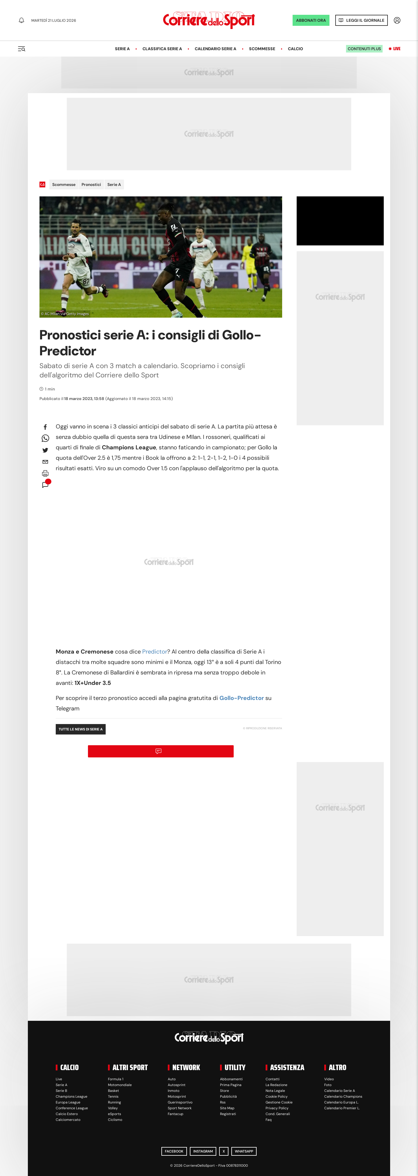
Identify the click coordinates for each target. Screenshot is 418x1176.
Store (224, 1090)
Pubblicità (228, 1096)
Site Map (227, 1108)
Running (114, 1102)
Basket (113, 1090)
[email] (45, 462)
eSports (114, 1114)
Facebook (174, 1151)
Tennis (113, 1096)
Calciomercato (68, 1119)
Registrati (228, 1114)
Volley (113, 1108)
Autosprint (176, 1085)
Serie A (122, 48)
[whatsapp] (45, 438)
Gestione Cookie (279, 1102)
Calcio (295, 48)
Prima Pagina (231, 1085)
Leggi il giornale (365, 20)
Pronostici (91, 184)
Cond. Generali (278, 1114)
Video (329, 1079)
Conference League (72, 1108)
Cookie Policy (277, 1096)
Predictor (154, 651)
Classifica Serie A (162, 48)
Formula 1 (115, 1079)
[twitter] (45, 450)
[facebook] (45, 427)
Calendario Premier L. (342, 1108)
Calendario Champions (343, 1096)
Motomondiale (120, 1085)
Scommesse (262, 48)
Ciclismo (115, 1119)
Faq (269, 1119)
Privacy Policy (277, 1108)
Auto (172, 1079)
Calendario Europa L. (341, 1102)
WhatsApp (244, 1151)
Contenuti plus (364, 49)
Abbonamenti (231, 1079)
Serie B (61, 1090)
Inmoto (173, 1090)
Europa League (68, 1102)
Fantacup (175, 1114)
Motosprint (177, 1096)
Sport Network (180, 1108)
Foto (327, 1085)
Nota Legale (275, 1090)
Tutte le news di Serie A (81, 729)
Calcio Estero (67, 1114)
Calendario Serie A (215, 48)
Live (397, 48)
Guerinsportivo (180, 1102)
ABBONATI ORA (311, 20)
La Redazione (276, 1085)
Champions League (71, 1096)
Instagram (203, 1151)
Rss (223, 1102)
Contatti (273, 1079)
